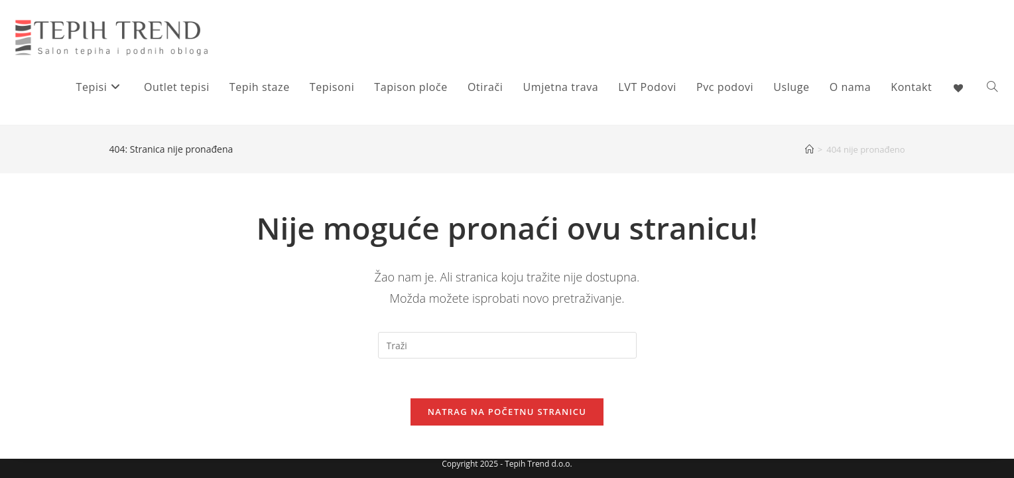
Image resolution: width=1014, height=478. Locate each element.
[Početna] (809, 149)
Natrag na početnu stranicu (507, 412)
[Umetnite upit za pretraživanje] (507, 345)
